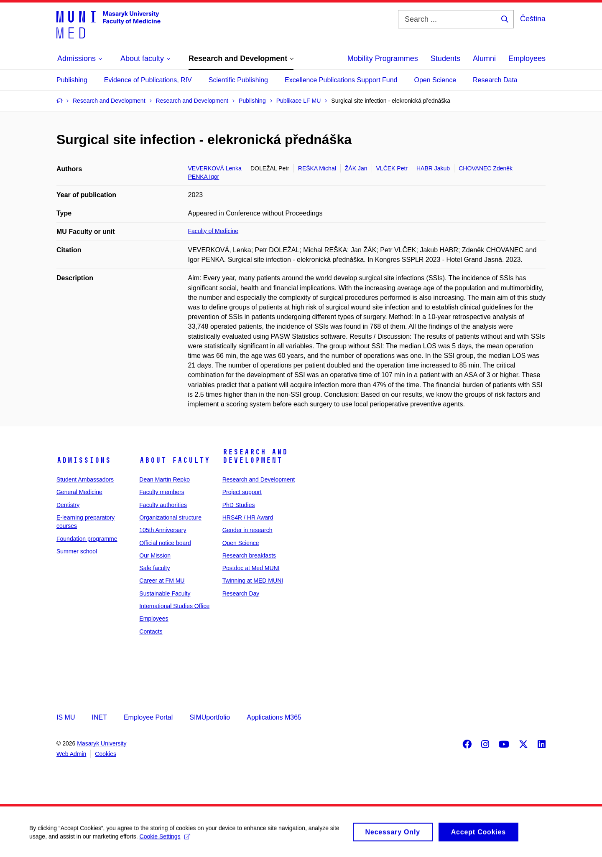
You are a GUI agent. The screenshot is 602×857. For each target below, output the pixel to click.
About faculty (174, 460)
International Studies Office (174, 606)
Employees (527, 58)
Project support (242, 492)
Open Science (435, 80)
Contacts (150, 631)
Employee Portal (148, 717)
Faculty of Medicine (213, 231)
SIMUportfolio (209, 717)
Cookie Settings (165, 840)
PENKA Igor (203, 176)
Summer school (76, 551)
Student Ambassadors (85, 479)
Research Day (241, 593)
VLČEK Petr (392, 168)
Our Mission (155, 555)
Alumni (484, 58)
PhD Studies (238, 505)
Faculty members (161, 492)
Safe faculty (154, 568)
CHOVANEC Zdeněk (486, 168)
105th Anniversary (162, 530)
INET (99, 717)
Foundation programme (86, 538)
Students (445, 58)
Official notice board (165, 543)
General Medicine (79, 492)
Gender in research (247, 530)
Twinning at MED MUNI (252, 580)
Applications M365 (274, 717)
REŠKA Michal (317, 168)
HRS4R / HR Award (247, 517)
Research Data (495, 80)
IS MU (65, 717)
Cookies (105, 754)
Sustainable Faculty (164, 593)
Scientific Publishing (238, 80)
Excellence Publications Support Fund (341, 80)
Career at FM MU (161, 580)
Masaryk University (101, 743)
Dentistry (67, 505)
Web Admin (71, 754)
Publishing (71, 80)
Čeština (533, 19)
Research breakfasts (249, 555)
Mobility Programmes (382, 58)
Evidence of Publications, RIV (148, 80)
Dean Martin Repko (164, 479)
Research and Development (255, 456)
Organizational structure (170, 517)
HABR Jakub (433, 168)
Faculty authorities (163, 505)
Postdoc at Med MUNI (251, 568)
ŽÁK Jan (356, 168)
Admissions (83, 460)
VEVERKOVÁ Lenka (215, 168)
